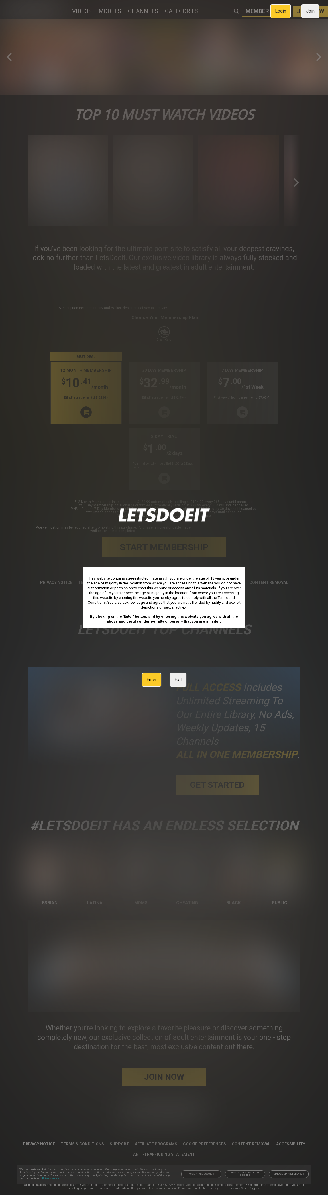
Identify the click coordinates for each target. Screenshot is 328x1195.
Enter (151, 679)
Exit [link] (178, 679)
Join (310, 11)
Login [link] (280, 11)
